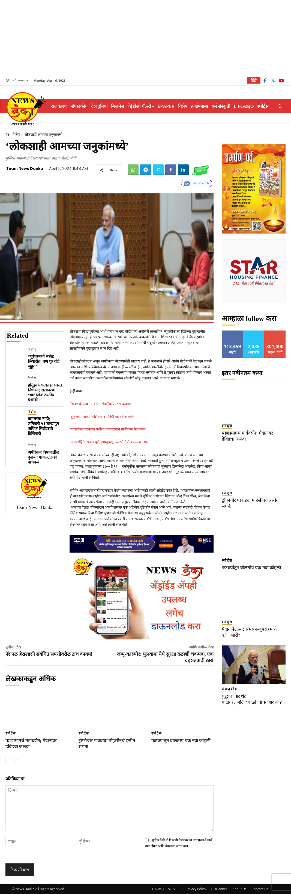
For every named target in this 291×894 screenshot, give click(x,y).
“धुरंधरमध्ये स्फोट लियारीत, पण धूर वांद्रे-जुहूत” (44, 361)
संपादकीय (229, 689)
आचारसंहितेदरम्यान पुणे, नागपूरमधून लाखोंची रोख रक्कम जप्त (109, 442)
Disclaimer (219, 889)
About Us (239, 889)
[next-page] (17, 760)
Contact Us (260, 889)
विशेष (16, 134)
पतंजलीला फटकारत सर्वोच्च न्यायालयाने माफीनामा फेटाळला (107, 429)
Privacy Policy (195, 889)
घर (7, 134)
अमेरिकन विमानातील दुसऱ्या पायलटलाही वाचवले (43, 457)
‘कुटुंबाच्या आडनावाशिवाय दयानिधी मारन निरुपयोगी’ (103, 417)
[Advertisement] (145, 38)
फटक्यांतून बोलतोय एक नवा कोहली (181, 740)
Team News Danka (24, 168)
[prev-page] (8, 760)
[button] (280, 106)
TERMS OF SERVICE (166, 889)
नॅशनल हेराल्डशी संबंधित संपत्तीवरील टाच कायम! (100, 404)
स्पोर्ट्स (10, 733)
